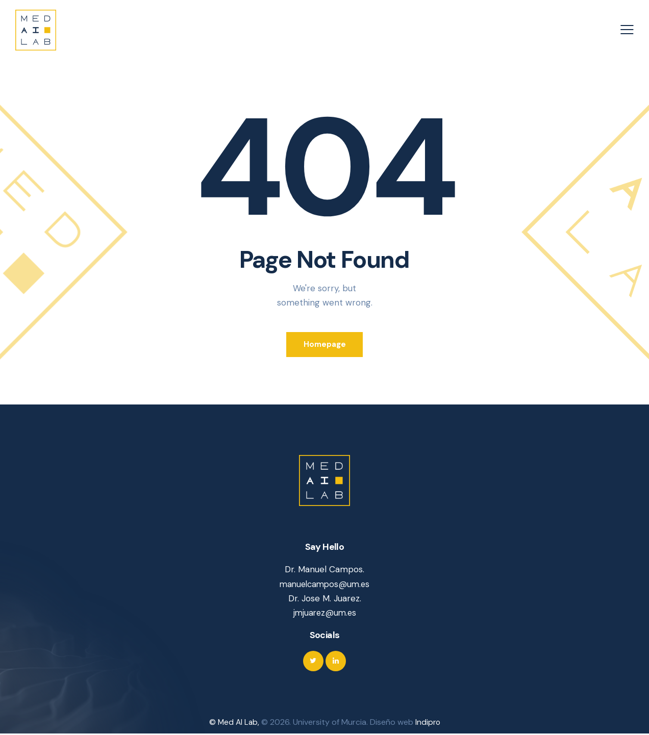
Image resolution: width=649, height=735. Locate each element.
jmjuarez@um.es (324, 613)
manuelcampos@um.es (325, 585)
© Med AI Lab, (234, 723)
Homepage (325, 345)
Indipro (428, 723)
